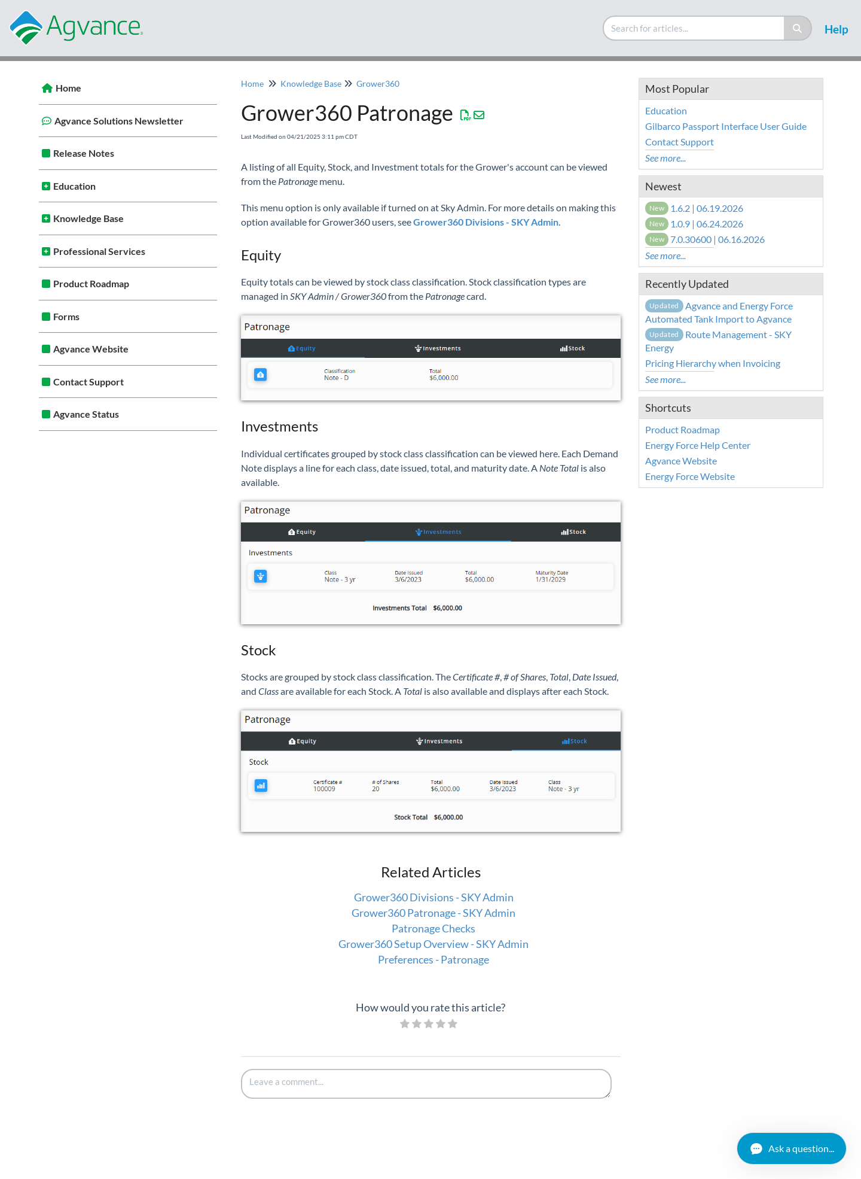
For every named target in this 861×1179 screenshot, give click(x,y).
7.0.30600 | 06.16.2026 (705, 239)
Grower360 (377, 83)
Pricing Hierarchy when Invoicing (712, 363)
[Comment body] (426, 1084)
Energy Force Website (690, 476)
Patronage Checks (433, 928)
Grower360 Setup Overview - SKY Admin (433, 943)
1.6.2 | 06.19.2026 (694, 208)
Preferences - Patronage (433, 959)
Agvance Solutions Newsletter (119, 120)
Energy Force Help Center (697, 445)
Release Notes (83, 153)
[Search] (798, 28)
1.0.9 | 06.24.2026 (694, 223)
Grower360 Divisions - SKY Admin (434, 897)
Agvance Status (86, 414)
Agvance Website (91, 348)
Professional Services (99, 251)
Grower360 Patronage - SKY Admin (433, 912)
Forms (66, 316)
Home (68, 87)
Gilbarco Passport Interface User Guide (726, 126)
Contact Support (88, 381)
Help (836, 29)
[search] (694, 28)
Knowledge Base (88, 218)
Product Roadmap (91, 283)
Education (74, 186)
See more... (665, 157)
